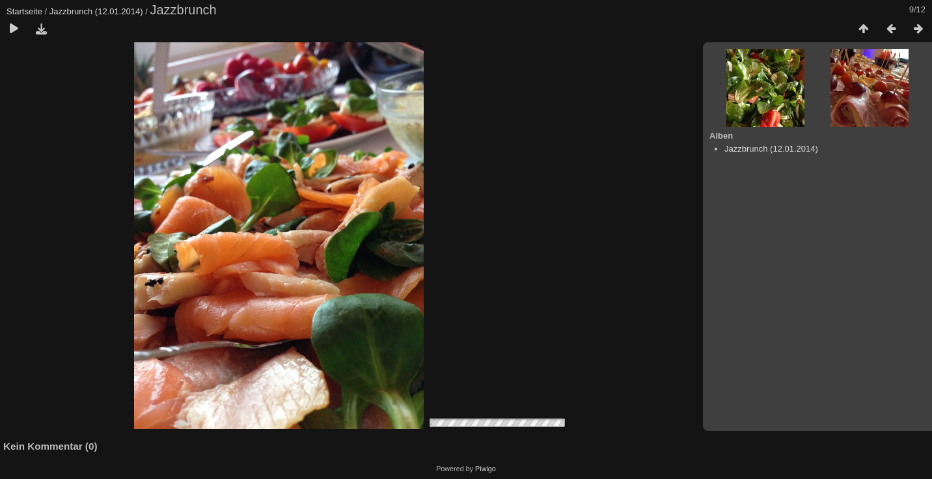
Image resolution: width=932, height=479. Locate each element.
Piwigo (485, 468)
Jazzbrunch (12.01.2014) (96, 11)
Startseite (24, 11)
